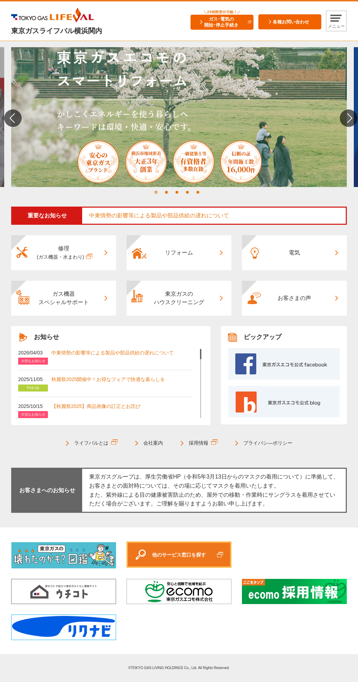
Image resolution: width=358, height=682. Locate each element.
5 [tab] (197, 192)
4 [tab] (187, 192)
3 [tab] (177, 192)
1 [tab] (156, 192)
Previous (13, 118)
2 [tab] (166, 192)
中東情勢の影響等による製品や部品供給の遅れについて (159, 215)
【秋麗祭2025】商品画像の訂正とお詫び (96, 406)
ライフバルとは (91, 443)
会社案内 (153, 443)
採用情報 (198, 443)
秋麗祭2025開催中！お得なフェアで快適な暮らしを (108, 379)
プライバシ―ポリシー (267, 443)
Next (348, 118)
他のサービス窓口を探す (179, 555)
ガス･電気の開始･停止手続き (221, 22)
